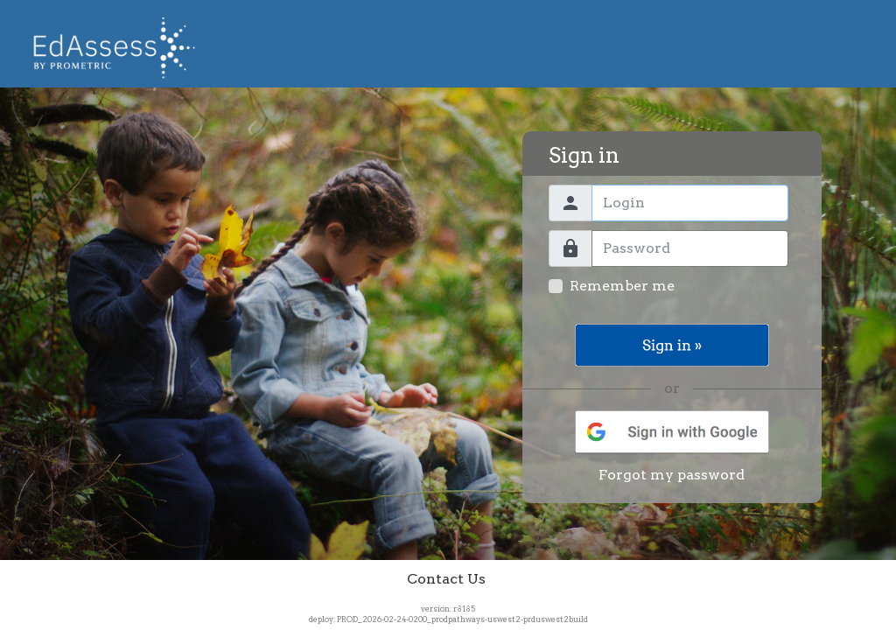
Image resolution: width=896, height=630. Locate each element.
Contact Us (446, 578)
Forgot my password (671, 474)
